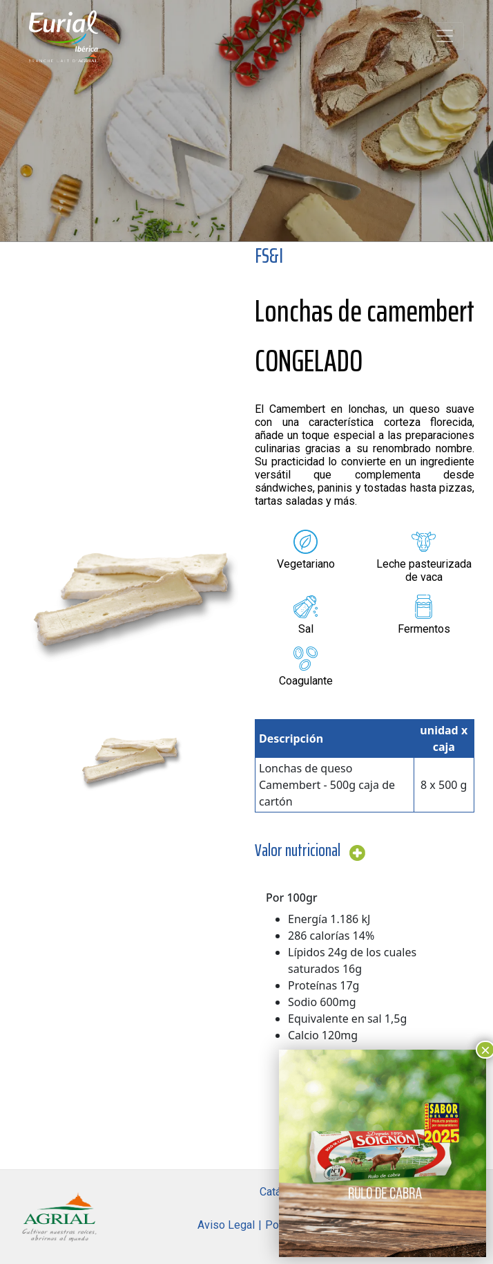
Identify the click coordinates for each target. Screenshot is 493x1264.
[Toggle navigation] (444, 36)
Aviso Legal (226, 1225)
